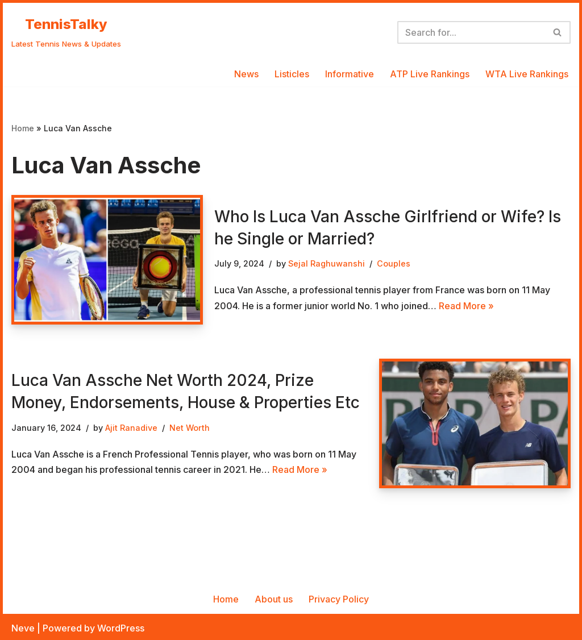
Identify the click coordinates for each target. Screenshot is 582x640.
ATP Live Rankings (429, 74)
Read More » (466, 305)
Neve (23, 628)
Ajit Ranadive (131, 428)
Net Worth (189, 428)
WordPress (120, 628)
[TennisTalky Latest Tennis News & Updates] (66, 32)
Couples (393, 263)
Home (22, 128)
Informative (349, 74)
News (246, 74)
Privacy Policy (339, 599)
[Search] (471, 32)
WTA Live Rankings (526, 74)
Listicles (292, 74)
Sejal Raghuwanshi (326, 263)
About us (274, 599)
